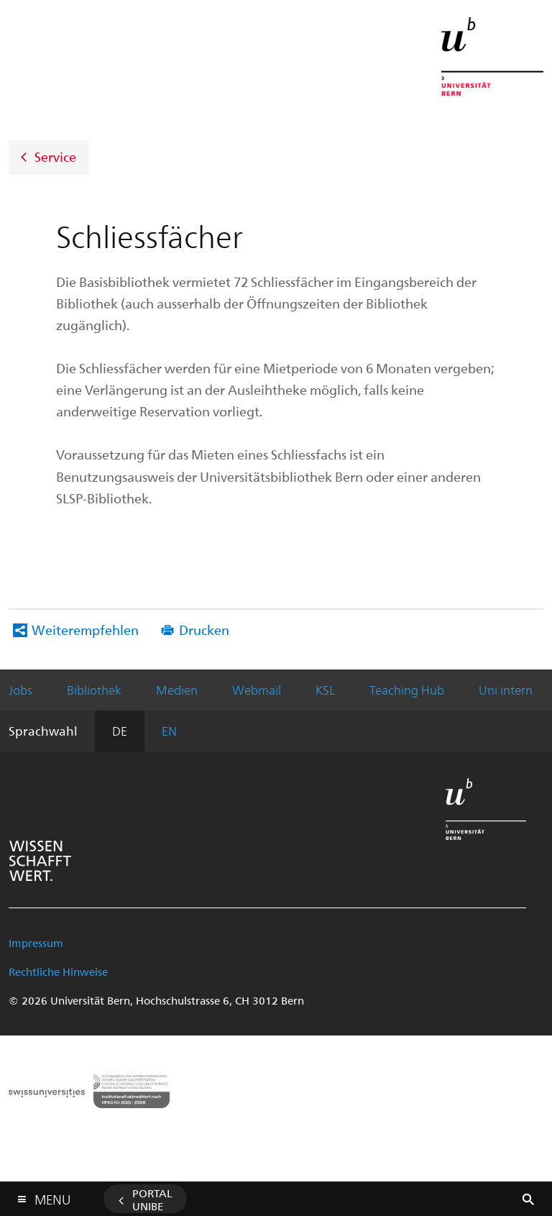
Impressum (36, 943)
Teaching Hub (406, 690)
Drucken (204, 630)
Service (55, 156)
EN (169, 731)
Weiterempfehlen (85, 630)
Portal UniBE (152, 1199)
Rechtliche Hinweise (58, 971)
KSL (325, 690)
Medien (177, 690)
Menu (52, 1196)
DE (119, 731)
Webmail (256, 690)
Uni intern (506, 690)
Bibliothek (94, 690)
